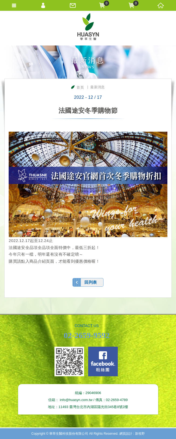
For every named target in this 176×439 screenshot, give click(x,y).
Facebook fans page (103, 361)
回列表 (90, 282)
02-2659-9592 (87, 335)
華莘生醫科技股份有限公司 (88, 28)
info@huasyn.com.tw (76, 400)
